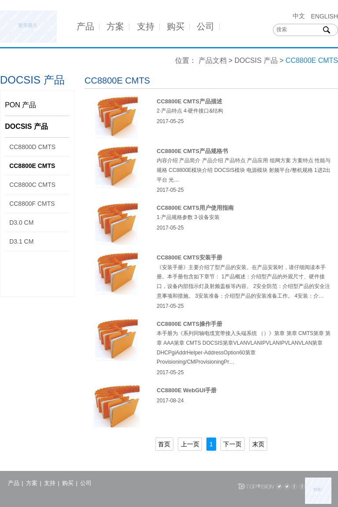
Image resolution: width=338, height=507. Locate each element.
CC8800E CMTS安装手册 (189, 257)
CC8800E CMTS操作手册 (189, 324)
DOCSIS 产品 (256, 60)
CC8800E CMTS (32, 165)
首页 (164, 444)
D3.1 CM (21, 241)
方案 (115, 26)
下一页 (232, 444)
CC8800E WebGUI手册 (187, 390)
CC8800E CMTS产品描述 (189, 101)
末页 (258, 444)
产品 (85, 26)
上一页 (190, 444)
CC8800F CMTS (32, 203)
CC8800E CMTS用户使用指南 (195, 207)
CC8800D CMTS (32, 146)
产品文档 (212, 60)
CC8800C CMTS (32, 184)
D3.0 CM (21, 222)
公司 (205, 26)
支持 (145, 26)
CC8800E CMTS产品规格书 (192, 151)
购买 (175, 26)
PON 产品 (20, 105)
